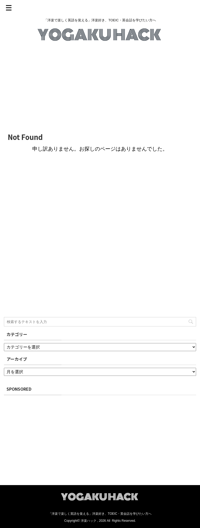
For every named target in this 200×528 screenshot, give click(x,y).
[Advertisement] (100, 87)
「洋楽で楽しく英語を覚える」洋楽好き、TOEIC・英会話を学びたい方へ (100, 514)
